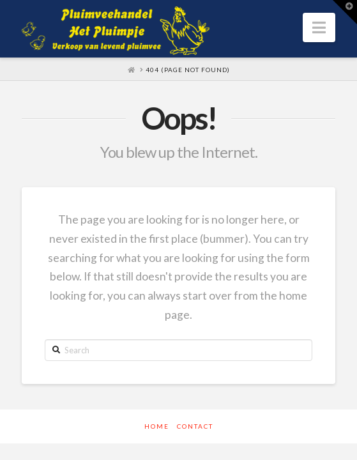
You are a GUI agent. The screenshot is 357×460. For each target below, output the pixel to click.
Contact (195, 426)
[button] (319, 27)
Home (156, 426)
